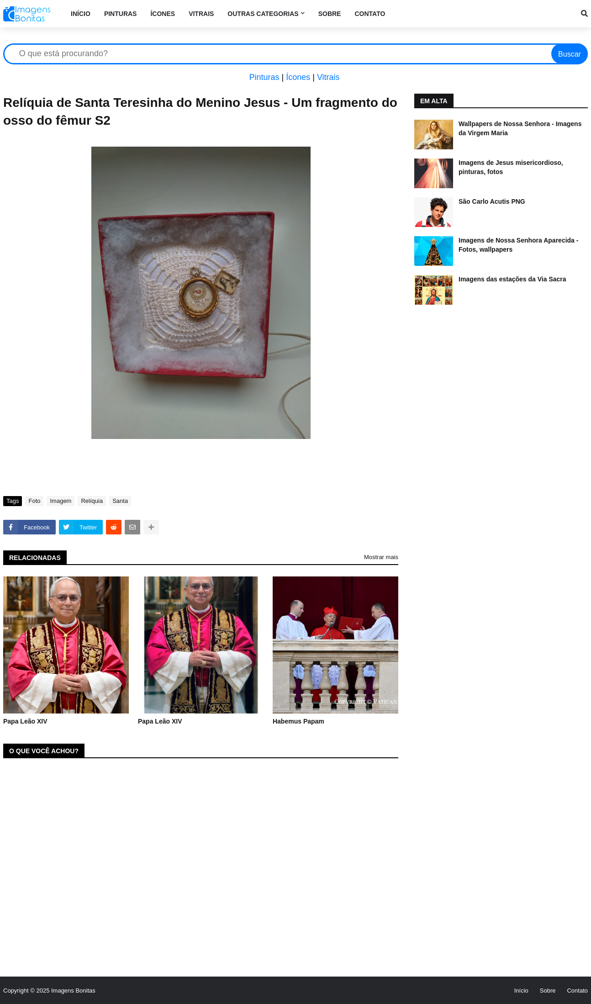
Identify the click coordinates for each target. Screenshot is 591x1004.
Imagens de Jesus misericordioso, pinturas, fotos (511, 167)
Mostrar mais (381, 557)
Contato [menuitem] (369, 13)
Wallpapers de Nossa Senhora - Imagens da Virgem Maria (520, 128)
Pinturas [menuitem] (120, 13)
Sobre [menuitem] (329, 13)
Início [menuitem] (80, 13)
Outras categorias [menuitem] (262, 13)
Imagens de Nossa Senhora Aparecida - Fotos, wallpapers (518, 245)
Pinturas (264, 77)
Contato (577, 990)
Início (521, 990)
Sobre (548, 990)
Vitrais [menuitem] (201, 13)
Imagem (60, 500)
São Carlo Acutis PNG (492, 201)
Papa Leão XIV (25, 721)
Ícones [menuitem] (162, 13)
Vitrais (328, 77)
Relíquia (92, 500)
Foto (34, 500)
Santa (120, 500)
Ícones (298, 77)
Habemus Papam (298, 721)
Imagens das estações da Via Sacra (512, 279)
